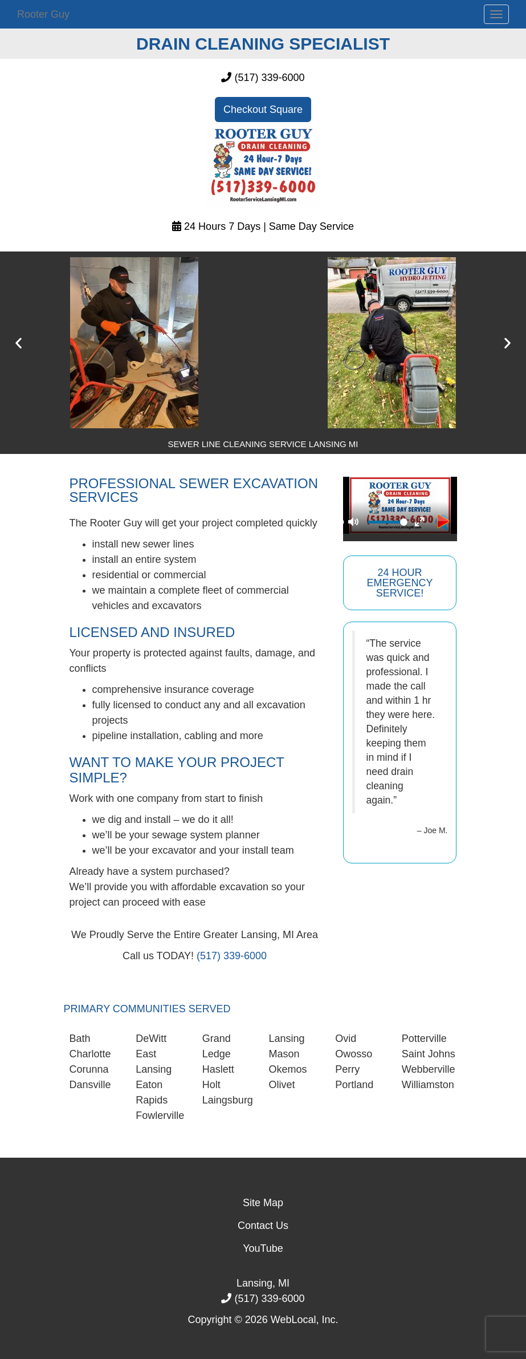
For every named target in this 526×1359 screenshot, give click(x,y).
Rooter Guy (43, 14)
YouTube (263, 1248)
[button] (18, 343)
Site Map (263, 1202)
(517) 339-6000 (269, 77)
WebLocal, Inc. (305, 1319)
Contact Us (263, 1225)
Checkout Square (263, 109)
